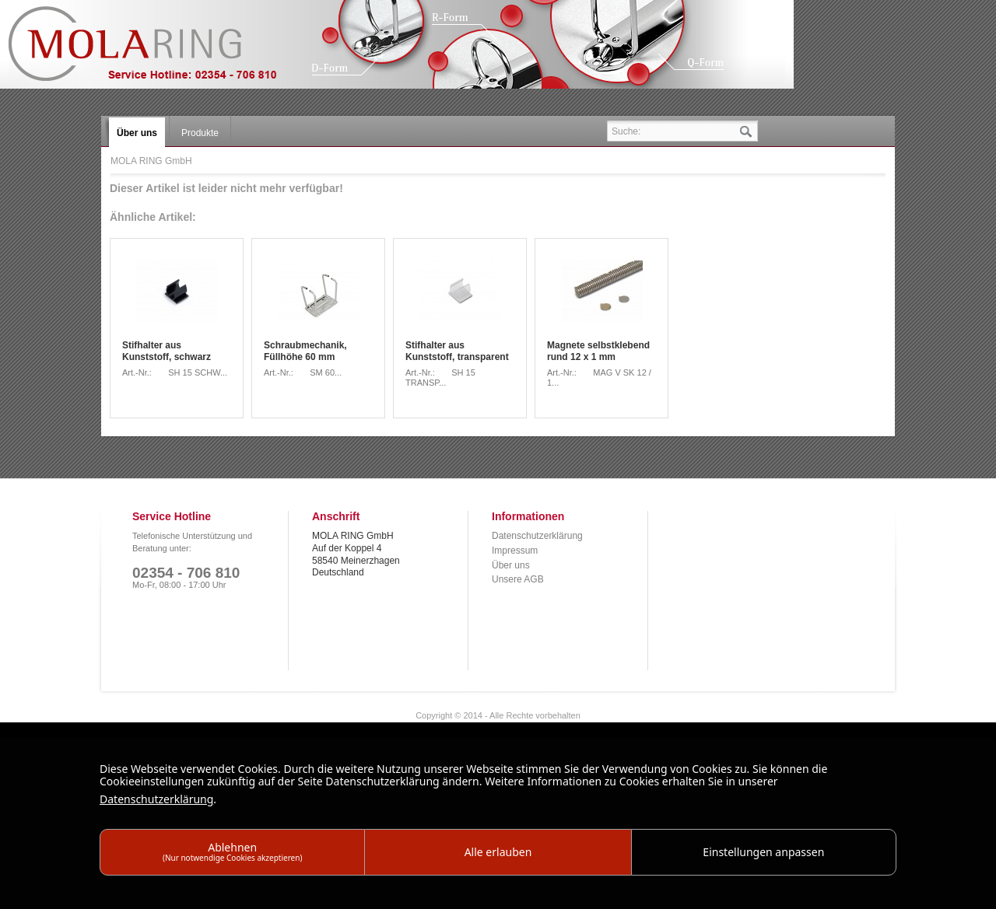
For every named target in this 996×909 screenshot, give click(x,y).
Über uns (511, 565)
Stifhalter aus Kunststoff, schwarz (166, 351)
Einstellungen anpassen (763, 851)
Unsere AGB (518, 579)
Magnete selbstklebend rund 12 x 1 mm (598, 351)
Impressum (515, 550)
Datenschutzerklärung (537, 535)
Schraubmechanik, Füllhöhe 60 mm (305, 351)
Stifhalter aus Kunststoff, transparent (457, 351)
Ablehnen (233, 851)
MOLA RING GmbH (154, 51)
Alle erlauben (498, 851)
